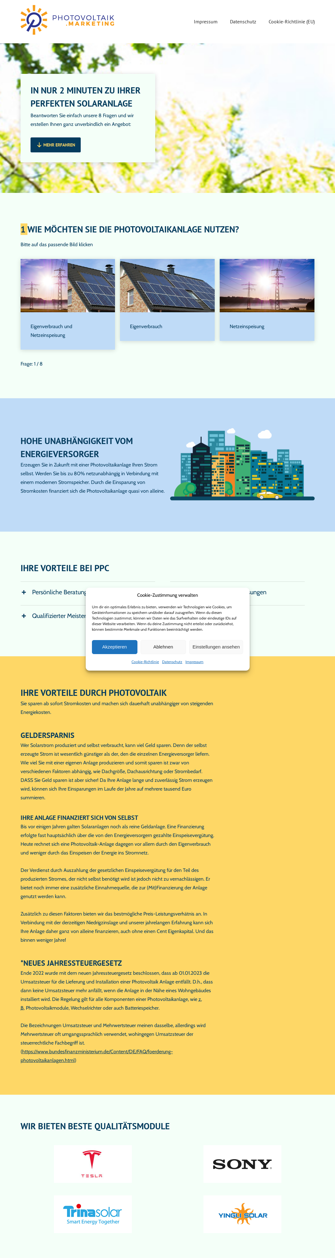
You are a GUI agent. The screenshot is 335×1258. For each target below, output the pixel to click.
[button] (56, 144)
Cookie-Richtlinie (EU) (292, 21)
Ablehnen (163, 646)
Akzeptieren (114, 646)
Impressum (194, 661)
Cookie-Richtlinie (145, 661)
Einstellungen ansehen (216, 646)
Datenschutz (172, 661)
